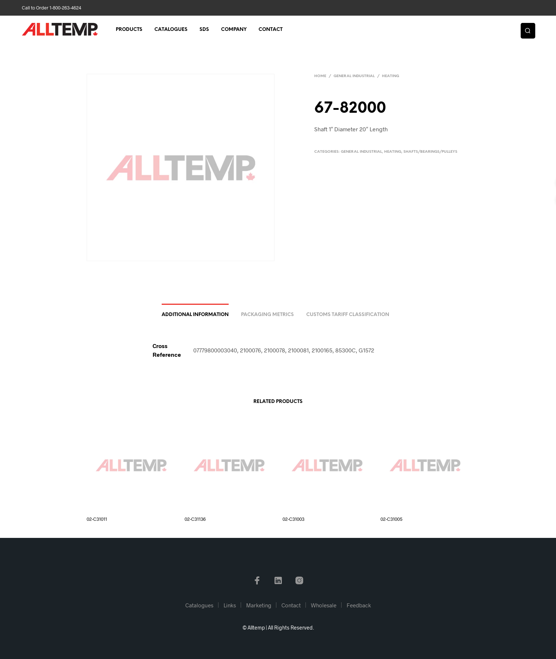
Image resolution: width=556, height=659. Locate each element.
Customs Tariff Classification (347, 314)
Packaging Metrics (267, 314)
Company (234, 29)
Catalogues (171, 29)
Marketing (258, 605)
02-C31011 (97, 519)
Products (129, 29)
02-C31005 (391, 519)
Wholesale (323, 605)
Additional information (195, 314)
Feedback (359, 605)
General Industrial (354, 76)
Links (230, 605)
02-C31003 (293, 519)
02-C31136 (195, 519)
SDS (204, 29)
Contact (271, 29)
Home (320, 76)
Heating (390, 76)
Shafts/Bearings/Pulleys (430, 152)
